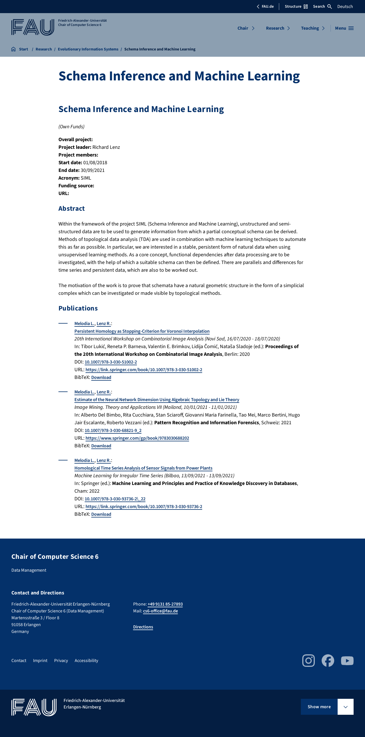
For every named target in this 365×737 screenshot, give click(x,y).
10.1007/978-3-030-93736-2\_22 (119, 498)
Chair (243, 28)
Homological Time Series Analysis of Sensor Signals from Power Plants (152, 468)
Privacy (61, 660)
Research (275, 28)
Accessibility (86, 660)
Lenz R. (107, 323)
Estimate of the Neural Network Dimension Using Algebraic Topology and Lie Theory (167, 399)
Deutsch (345, 6)
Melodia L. (85, 323)
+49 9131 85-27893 (165, 604)
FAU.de (265, 6)
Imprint (40, 660)
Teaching (310, 28)
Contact (18, 660)
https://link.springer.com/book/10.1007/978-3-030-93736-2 (150, 506)
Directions (143, 627)
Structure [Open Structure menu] (296, 6)
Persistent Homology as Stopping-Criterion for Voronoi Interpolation (151, 331)
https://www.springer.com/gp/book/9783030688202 (142, 438)
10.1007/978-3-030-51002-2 (114, 362)
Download (102, 377)
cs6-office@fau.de (160, 611)
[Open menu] (344, 28)
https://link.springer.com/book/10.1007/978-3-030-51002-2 (150, 369)
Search (322, 6)
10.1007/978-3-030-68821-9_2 (117, 430)
